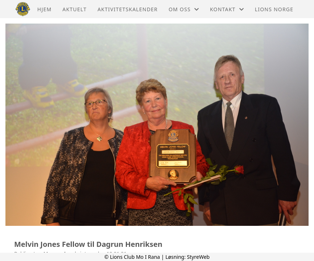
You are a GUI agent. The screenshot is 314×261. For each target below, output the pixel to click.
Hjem (44, 9)
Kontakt (227, 9)
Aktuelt (74, 9)
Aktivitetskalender (128, 9)
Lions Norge (274, 9)
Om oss (184, 9)
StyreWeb (198, 256)
